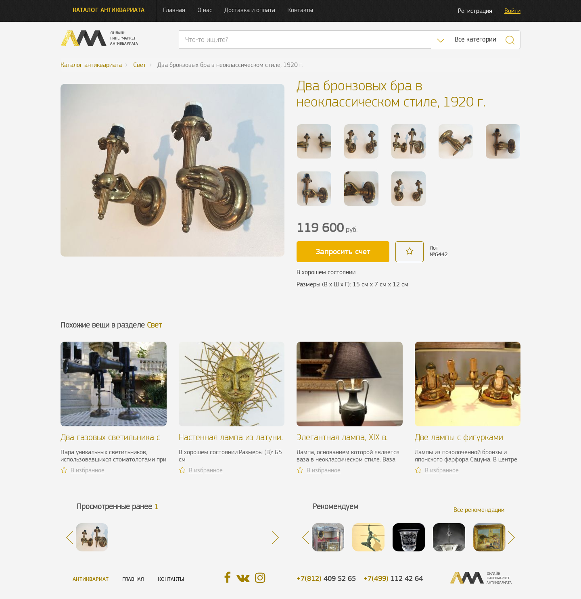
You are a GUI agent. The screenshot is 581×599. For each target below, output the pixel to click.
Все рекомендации (479, 509)
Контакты (300, 9)
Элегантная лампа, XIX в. (342, 437)
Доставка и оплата (249, 9)
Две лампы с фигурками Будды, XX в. (459, 441)
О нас (204, 9)
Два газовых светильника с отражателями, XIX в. (110, 441)
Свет (154, 325)
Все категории (475, 39)
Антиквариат (91, 579)
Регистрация (475, 10)
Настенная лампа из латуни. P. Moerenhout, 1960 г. (231, 441)
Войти (512, 10)
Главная (174, 9)
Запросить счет (343, 251)
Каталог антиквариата (108, 9)
